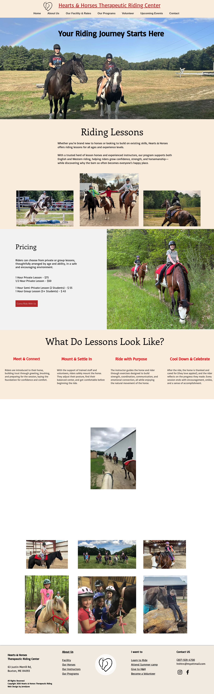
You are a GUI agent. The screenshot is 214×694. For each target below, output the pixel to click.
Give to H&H (138, 669)
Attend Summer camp (144, 664)
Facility (66, 660)
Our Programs (70, 673)
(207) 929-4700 (186, 659)
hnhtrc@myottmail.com (191, 663)
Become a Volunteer (143, 673)
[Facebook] (188, 672)
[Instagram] (180, 672)
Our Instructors (71, 669)
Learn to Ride (139, 660)
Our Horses (68, 664)
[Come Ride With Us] (27, 303)
